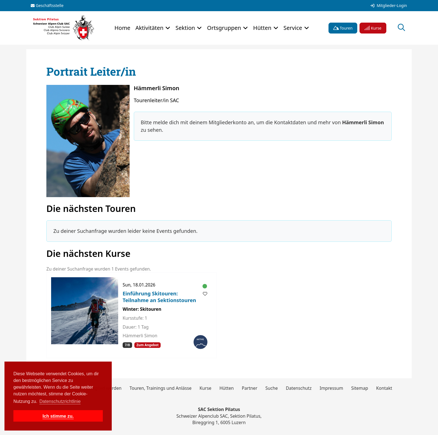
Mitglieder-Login (388, 5)
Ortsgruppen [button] (224, 28)
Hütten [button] (263, 28)
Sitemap (359, 388)
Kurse (372, 28)
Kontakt (384, 388)
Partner (250, 388)
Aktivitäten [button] (150, 28)
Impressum (331, 388)
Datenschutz (298, 388)
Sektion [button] (185, 28)
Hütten (226, 388)
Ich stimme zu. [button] (58, 416)
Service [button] (294, 28)
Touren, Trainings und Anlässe (161, 388)
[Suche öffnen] (401, 28)
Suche (271, 388)
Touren (343, 28)
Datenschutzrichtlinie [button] (60, 401)
